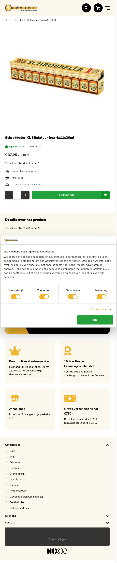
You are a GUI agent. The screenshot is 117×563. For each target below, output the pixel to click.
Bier (12, 451)
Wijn (12, 456)
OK (95, 319)
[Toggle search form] (86, 7)
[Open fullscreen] (57, 77)
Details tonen (99, 309)
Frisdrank (15, 462)
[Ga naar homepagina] (8, 20)
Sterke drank (17, 473)
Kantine (14, 485)
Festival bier (17, 502)
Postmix (14, 468)
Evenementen (18, 491)
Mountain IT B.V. (64, 557)
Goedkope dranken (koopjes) (26, 496)
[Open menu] (107, 8)
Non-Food (16, 479)
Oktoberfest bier (19, 508)
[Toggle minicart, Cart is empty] (98, 7)
